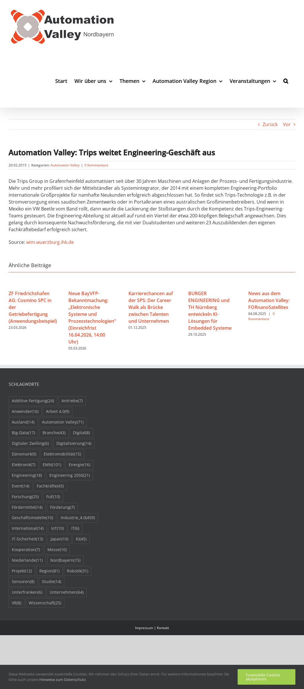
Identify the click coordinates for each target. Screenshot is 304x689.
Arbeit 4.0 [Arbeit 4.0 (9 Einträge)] (57, 411)
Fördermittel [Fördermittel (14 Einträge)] (27, 507)
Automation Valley (65, 165)
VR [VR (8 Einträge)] (16, 603)
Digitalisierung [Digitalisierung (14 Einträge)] (73, 443)
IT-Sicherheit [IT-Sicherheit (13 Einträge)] (27, 539)
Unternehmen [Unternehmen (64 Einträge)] (67, 592)
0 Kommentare (96, 165)
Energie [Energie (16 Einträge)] (79, 464)
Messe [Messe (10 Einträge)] (57, 549)
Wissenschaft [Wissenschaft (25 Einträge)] (45, 603)
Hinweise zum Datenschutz (62, 679)
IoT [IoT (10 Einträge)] (57, 528)
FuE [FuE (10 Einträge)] (53, 496)
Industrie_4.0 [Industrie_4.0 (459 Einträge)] (78, 517)
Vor (287, 124)
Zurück (270, 124)
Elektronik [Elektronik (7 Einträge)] (23, 464)
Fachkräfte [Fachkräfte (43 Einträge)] (50, 486)
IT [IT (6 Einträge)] (75, 528)
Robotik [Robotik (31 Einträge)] (77, 571)
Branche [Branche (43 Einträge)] (54, 432)
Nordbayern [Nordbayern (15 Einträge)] (65, 560)
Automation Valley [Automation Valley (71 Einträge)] (63, 422)
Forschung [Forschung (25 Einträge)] (25, 496)
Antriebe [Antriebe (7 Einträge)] (72, 400)
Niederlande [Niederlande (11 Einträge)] (27, 560)
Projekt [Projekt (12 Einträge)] (22, 571)
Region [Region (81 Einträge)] (49, 571)
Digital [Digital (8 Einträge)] (81, 432)
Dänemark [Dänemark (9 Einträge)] (24, 454)
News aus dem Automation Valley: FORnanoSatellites (269, 300)
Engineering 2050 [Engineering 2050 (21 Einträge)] (69, 475)
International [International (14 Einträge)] (28, 528)
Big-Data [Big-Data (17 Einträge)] (23, 432)
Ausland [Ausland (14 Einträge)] (23, 422)
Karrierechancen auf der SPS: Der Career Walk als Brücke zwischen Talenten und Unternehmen (150, 307)
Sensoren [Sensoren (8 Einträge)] (23, 581)
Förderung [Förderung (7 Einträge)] (62, 507)
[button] (285, 81)
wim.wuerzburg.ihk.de (50, 242)
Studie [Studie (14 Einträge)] (51, 581)
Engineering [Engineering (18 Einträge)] (27, 475)
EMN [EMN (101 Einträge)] (52, 464)
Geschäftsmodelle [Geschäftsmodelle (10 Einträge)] (32, 517)
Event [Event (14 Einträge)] (20, 486)
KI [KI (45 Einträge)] (81, 539)
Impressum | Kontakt (152, 627)
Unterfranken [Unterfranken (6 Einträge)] (27, 592)
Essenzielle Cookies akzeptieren (263, 677)
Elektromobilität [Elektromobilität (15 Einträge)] (62, 454)
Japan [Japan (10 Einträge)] (59, 539)
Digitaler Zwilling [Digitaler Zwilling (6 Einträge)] (30, 443)
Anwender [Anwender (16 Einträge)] (25, 411)
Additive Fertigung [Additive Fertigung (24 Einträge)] (33, 400)
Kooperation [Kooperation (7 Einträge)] (26, 549)
